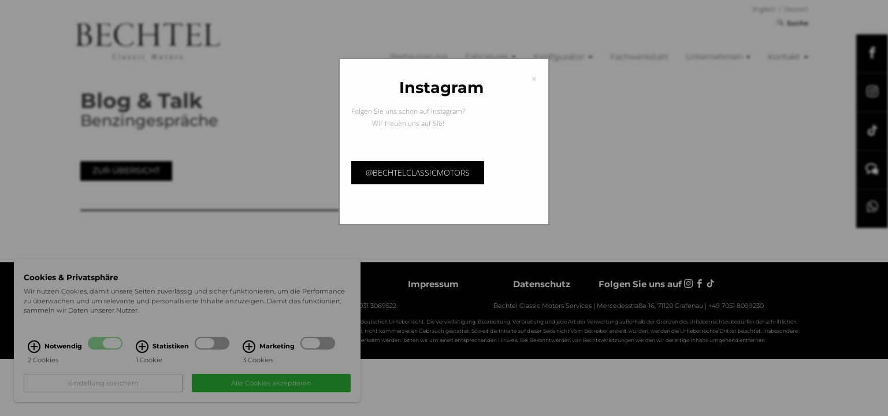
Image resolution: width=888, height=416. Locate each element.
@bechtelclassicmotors (418, 172)
